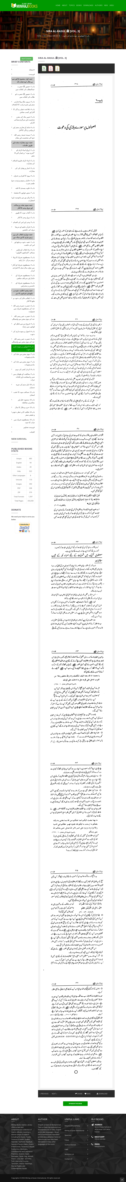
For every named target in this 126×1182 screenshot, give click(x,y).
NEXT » (54, 1094)
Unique (18, 459)
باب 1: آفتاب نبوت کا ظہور (25, 213)
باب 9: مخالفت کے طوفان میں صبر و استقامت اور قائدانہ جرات (24, 377)
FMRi (66, 1149)
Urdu (112, 5)
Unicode (19, 480)
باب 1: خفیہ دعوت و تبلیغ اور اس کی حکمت (24, 243)
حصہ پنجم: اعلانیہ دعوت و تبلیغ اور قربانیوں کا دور (23, 292)
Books (79, 5)
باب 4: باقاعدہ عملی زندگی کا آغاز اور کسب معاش (24, 110)
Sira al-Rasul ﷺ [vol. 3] (52, 36)
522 (30, 471)
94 (31, 463)
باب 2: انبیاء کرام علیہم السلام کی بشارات (24, 162)
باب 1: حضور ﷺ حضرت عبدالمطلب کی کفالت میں (25, 88)
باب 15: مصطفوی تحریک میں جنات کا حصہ (24, 421)
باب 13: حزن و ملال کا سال (25, 407)
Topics (72, 5)
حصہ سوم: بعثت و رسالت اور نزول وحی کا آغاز (23, 206)
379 (30, 492)
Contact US (68, 1159)
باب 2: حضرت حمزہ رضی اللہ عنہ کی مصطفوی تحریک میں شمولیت (24, 309)
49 (31, 467)
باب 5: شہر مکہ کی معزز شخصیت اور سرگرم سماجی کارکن (24, 120)
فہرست (32, 74)
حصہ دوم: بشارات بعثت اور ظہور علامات (23, 144)
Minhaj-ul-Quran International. (36, 1178)
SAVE (88, 1094)
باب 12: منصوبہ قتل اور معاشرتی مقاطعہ (26, 401)
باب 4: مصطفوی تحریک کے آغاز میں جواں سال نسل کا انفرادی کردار (23, 268)
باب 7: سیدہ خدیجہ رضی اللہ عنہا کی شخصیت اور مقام (24, 136)
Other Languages (19, 476)
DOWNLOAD (102, 1094)
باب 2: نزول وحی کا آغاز (26, 217)
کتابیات (32, 432)
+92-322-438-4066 (100, 1139)
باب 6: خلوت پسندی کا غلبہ (25, 188)
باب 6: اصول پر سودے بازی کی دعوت (24, 332)
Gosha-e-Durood (70, 1145)
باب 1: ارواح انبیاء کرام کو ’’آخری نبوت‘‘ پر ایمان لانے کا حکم (24, 153)
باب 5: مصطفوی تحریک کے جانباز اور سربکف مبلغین (25, 276)
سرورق (32, 69)
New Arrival (19, 438)
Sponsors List (69, 1154)
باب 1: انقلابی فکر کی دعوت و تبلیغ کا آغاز (24, 299)
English (19, 463)
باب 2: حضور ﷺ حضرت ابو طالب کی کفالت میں (25, 95)
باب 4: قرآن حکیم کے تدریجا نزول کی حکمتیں (25, 228)
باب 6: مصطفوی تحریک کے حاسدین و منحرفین (25, 284)
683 (30, 459)
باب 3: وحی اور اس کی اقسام (24, 222)
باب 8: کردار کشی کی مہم (25, 369)
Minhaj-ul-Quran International (74, 1130)
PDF (18, 488)
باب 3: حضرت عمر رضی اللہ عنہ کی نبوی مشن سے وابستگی (23, 317)
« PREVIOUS (44, 1094)
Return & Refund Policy (72, 1126)
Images (19, 484)
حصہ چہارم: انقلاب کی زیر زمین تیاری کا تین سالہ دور (23, 236)
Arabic (19, 467)
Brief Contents (26, 59)
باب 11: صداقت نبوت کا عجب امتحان (24, 393)
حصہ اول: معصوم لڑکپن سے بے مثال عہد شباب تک (22, 80)
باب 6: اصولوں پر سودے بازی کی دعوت (23, 348)
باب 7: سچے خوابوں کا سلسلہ (24, 193)
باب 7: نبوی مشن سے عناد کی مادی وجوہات (24, 355)
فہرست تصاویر (29, 427)
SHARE (78, 1094)
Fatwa (67, 1140)
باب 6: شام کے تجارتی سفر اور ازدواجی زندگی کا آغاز (24, 128)
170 (30, 480)
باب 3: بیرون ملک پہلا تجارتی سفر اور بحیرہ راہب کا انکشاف (23, 103)
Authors (98, 5)
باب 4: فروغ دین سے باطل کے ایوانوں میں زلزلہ (24, 325)
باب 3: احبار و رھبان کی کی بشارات (25, 169)
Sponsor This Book (75, 1103)
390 (30, 484)
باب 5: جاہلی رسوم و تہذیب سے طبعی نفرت (23, 182)
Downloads (88, 5)
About (64, 5)
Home (58, 5)
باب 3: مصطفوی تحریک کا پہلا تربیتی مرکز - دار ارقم (24, 258)
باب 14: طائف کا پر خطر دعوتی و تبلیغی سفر (23, 413)
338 (30, 488)
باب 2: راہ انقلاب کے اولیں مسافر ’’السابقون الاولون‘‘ (25, 251)
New (106, 5)
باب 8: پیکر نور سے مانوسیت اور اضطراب (23, 199)
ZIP (19, 492)
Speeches (68, 1135)
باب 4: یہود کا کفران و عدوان (24, 176)
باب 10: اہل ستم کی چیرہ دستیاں (25, 386)
